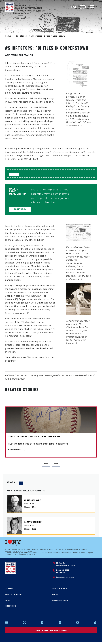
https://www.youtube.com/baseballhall (77, 622)
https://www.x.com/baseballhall (24, 622)
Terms (55, 594)
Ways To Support (13, 594)
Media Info (10, 606)
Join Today (20, 209)
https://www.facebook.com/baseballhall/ (41, 622)
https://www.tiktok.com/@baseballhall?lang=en (95, 622)
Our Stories (21, 36)
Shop (7, 600)
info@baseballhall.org (65, 577)
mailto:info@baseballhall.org (6, 622)
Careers (9, 589)
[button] (46, 463)
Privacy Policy (59, 589)
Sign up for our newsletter (51, 630)
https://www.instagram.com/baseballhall (59, 622)
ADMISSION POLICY (61, 600)
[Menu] (92, 7)
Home (8, 36)
